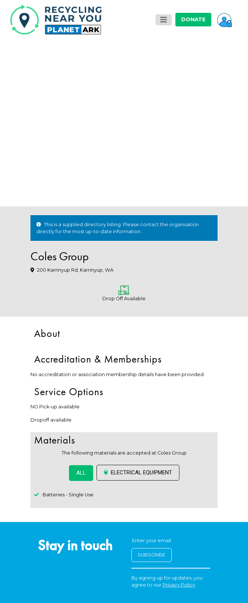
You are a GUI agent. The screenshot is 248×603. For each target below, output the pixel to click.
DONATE (193, 19)
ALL (81, 473)
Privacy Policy (179, 585)
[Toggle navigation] (164, 19)
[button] (224, 19)
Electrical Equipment (138, 472)
